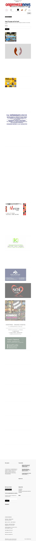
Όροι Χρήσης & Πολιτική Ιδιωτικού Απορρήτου (25, 491)
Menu (29, 13)
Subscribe (7, 500)
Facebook (6, 489)
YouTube (18, 1)
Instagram (17, 1)
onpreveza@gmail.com (10, 534)
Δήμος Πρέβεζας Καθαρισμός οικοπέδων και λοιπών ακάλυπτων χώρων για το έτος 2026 (26, 470)
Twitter (7, 489)
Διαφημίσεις (20, 490)
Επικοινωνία (20, 492)
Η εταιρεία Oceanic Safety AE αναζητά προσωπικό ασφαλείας (26, 473)
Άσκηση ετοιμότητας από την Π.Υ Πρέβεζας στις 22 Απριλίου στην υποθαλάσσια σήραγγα (26, 466)
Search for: (6, 25)
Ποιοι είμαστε (20, 489)
